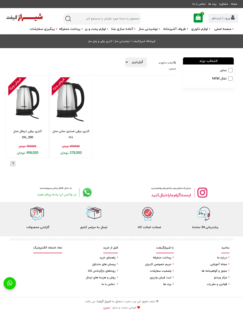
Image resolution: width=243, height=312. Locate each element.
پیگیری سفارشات (42, 29)
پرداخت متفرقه (69, 29)
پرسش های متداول (104, 264)
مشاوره (223, 4)
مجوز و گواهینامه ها (214, 271)
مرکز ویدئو (220, 278)
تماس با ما (199, 4)
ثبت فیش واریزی (160, 278)
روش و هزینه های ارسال (101, 278)
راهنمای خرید (107, 258)
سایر (223, 70)
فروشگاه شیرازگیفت (143, 41)
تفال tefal (219, 78)
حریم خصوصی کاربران (158, 264)
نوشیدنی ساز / (121, 41)
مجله (234, 4)
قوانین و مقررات (217, 284)
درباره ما (222, 258)
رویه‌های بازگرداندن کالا (102, 271)
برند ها (212, 4)
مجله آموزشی (218, 264)
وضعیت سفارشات (160, 271)
